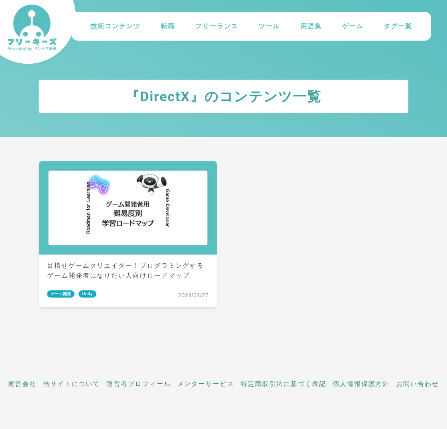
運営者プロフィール (138, 383)
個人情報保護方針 (361, 383)
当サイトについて (71, 383)
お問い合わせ (417, 383)
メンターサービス (205, 383)
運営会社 (22, 383)
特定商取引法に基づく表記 (283, 383)
